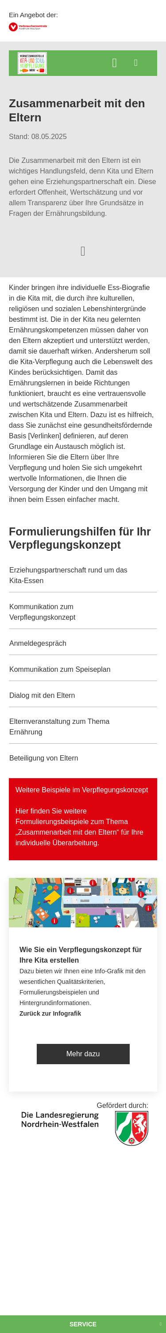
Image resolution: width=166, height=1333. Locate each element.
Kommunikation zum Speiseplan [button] (60, 669)
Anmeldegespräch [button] (37, 643)
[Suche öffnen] (114, 64)
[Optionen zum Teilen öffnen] (83, 250)
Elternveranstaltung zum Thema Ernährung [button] (59, 727)
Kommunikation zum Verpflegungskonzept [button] (42, 612)
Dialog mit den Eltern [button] (42, 695)
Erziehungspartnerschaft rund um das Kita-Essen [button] (68, 575)
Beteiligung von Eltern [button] (43, 758)
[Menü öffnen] (135, 62)
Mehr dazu (83, 1054)
